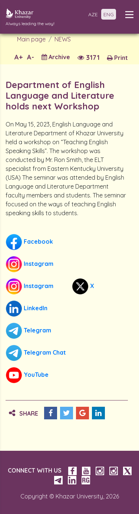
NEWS (62, 39)
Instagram (29, 264)
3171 (88, 57)
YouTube (27, 375)
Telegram (28, 330)
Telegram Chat (36, 353)
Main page (31, 39)
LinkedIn (26, 308)
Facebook (29, 242)
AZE (93, 14)
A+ (18, 57)
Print (117, 57)
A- (30, 57)
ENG (108, 14)
